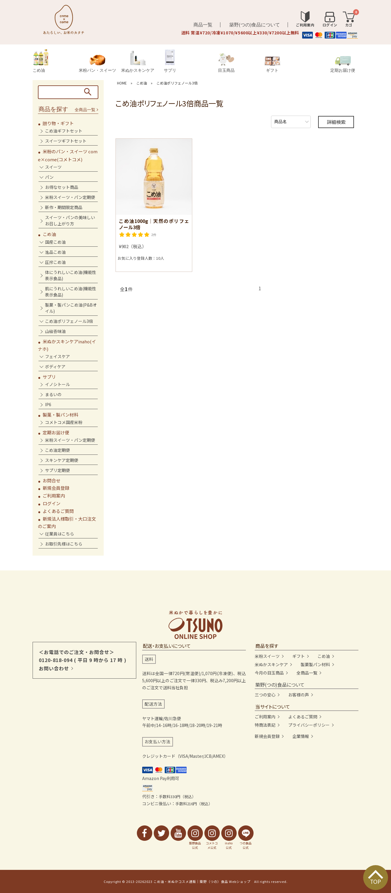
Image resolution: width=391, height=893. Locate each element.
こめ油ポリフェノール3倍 (177, 82)
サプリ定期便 (57, 470)
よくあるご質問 (58, 511)
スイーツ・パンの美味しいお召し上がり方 (70, 220)
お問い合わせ (54, 668)
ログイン (51, 503)
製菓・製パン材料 (60, 415)
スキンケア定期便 (61, 460)
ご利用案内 (54, 495)
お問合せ (51, 480)
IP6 (48, 404)
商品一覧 (202, 24)
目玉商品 (226, 63)
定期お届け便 (342, 64)
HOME (122, 82)
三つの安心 (265, 695)
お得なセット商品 (61, 187)
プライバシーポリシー (309, 725)
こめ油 (41, 61)
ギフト (272, 65)
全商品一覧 (85, 110)
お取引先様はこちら (63, 544)
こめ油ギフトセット (63, 131)
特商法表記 (265, 725)
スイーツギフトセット (65, 141)
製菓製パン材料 (315, 664)
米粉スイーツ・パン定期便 (70, 197)
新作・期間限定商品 (63, 207)
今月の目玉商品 (269, 673)
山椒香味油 (55, 331)
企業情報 (300, 736)
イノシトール (57, 384)
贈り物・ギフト (58, 123)
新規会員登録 (56, 488)
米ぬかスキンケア (137, 61)
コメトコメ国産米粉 (63, 422)
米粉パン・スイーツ (97, 64)
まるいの (53, 394)
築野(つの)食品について (254, 24)
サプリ (170, 61)
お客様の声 (298, 695)
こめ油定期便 (57, 450)
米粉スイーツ (267, 656)
